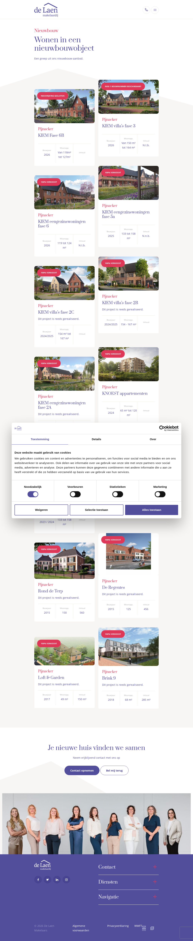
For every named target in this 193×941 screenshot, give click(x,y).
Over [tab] (153, 439)
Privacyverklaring (118, 924)
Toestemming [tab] (40, 439)
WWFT (138, 924)
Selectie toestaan (96, 509)
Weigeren (41, 509)
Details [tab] (96, 439)
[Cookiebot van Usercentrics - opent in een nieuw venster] (162, 428)
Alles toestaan (151, 509)
